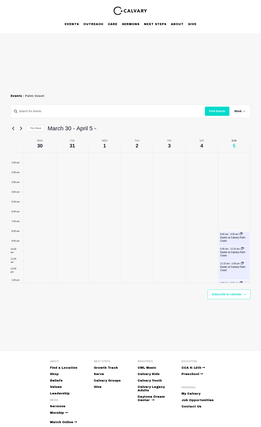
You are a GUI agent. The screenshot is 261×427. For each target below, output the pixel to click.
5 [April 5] (234, 145)
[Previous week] (13, 128)
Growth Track (106, 367)
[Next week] (21, 128)
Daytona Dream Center (151, 398)
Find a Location (63, 367)
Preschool (192, 374)
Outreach (93, 24)
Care (112, 24)
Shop (54, 374)
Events (72, 24)
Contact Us (191, 406)
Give (192, 24)
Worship (59, 412)
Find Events (217, 111)
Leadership (60, 393)
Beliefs (56, 380)
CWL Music (147, 367)
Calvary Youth (150, 380)
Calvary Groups (107, 380)
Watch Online (63, 422)
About (177, 24)
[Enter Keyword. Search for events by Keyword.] (108, 111)
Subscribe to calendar (227, 294)
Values (56, 386)
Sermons (130, 24)
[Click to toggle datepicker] (72, 128)
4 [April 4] (201, 145)
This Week (35, 128)
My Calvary (190, 393)
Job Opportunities (197, 400)
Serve (99, 374)
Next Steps (155, 24)
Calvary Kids (149, 374)
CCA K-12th (193, 367)
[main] (130, 206)
